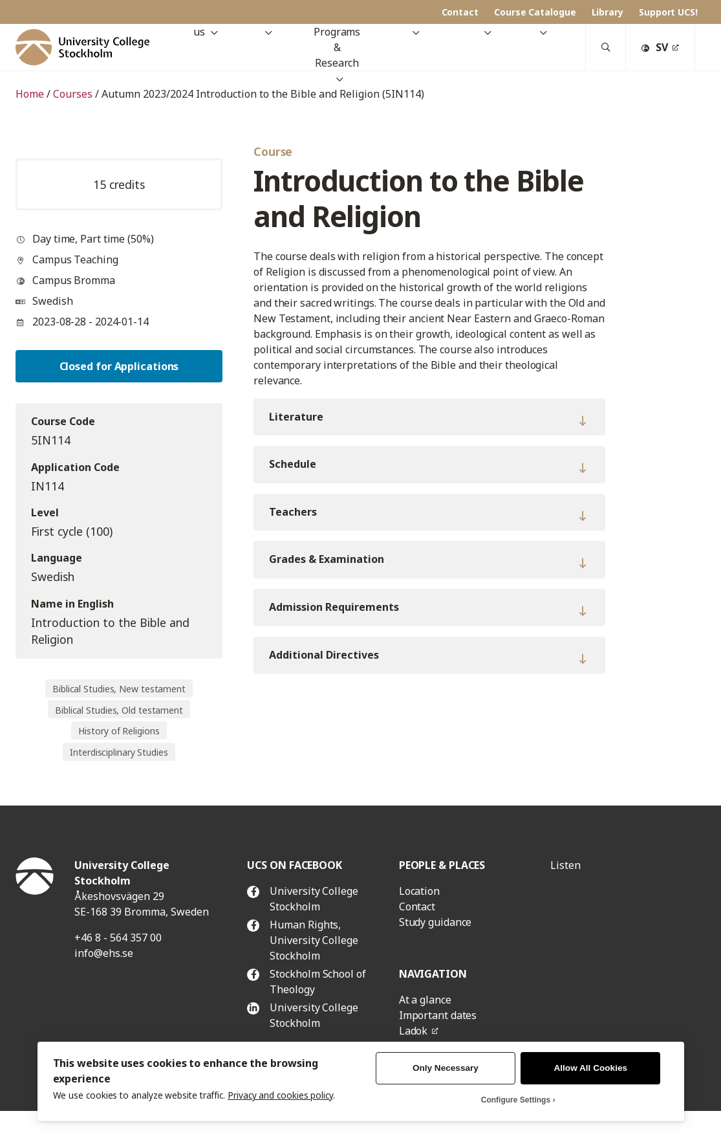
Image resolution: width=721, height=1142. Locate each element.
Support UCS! (668, 12)
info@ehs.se (103, 953)
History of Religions (118, 731)
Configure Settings (515, 1099)
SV (654, 47)
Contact (460, 12)
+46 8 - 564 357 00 (118, 937)
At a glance (425, 1000)
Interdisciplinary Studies (119, 752)
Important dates (438, 1015)
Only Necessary (446, 1068)
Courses (72, 94)
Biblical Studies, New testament (119, 689)
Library (607, 12)
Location (419, 891)
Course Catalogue (535, 12)
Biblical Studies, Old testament (119, 710)
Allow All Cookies (591, 1068)
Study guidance (435, 922)
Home (30, 94)
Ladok (413, 1031)
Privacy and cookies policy (280, 1095)
